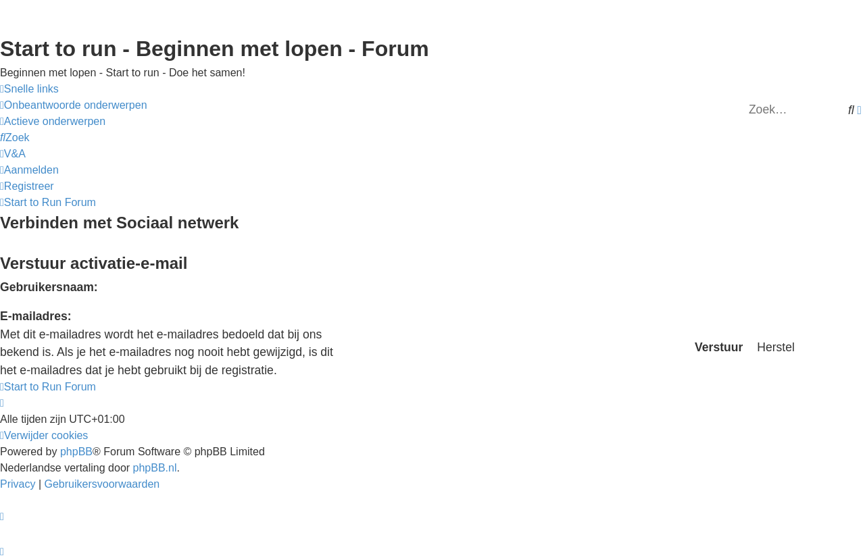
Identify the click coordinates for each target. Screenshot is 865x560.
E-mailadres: (36, 316)
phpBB (76, 451)
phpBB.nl (155, 468)
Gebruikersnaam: (49, 287)
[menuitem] (73, 105)
